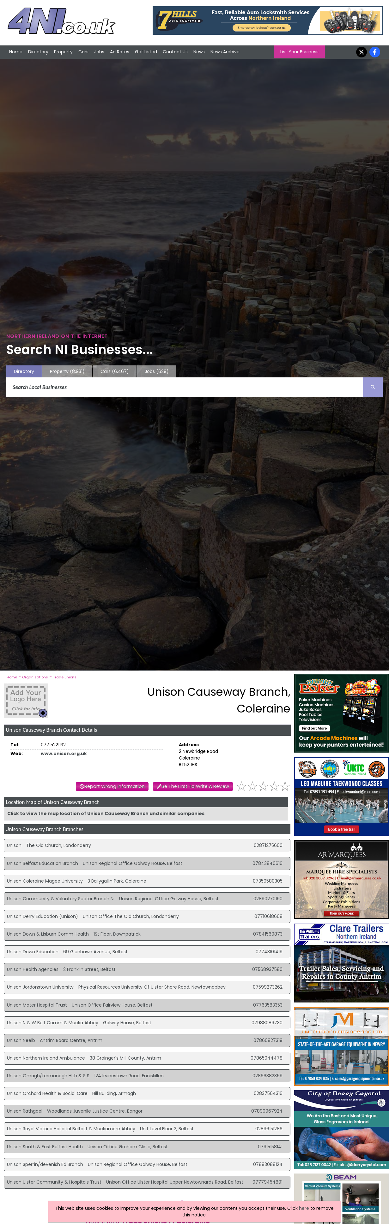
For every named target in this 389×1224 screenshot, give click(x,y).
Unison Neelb (21, 1040)
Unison (14, 845)
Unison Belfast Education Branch (42, 863)
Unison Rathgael (24, 1111)
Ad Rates (119, 52)
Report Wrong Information (114, 786)
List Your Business (299, 52)
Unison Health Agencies (32, 969)
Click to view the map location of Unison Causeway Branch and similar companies (105, 813)
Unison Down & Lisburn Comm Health (48, 934)
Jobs (99, 52)
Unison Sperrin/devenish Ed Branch (45, 1164)
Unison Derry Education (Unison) (42, 916)
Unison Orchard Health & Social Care (47, 1093)
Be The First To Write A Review (195, 786)
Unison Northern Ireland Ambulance (46, 1058)
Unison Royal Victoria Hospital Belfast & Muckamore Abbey (71, 1129)
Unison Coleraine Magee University (45, 881)
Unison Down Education (32, 952)
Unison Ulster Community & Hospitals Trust (54, 1182)
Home (15, 52)
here (304, 1208)
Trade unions (64, 677)
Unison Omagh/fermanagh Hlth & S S (48, 1076)
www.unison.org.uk (64, 753)
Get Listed (146, 52)
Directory (38, 52)
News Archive (225, 52)
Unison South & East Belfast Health (45, 1147)
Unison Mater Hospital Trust (37, 1005)
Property (63, 52)
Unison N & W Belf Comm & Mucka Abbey (52, 1023)
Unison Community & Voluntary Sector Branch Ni (60, 899)
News (199, 52)
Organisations (35, 677)
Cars (83, 52)
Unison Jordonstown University (40, 987)
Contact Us (175, 52)
